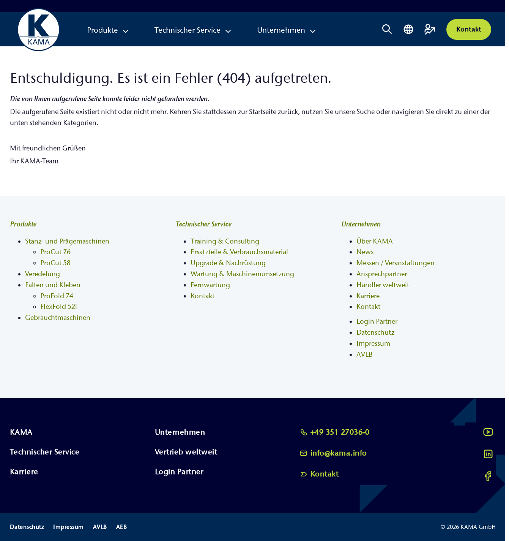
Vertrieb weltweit (186, 452)
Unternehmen (281, 30)
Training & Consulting (225, 241)
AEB (121, 527)
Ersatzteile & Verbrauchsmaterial (239, 252)
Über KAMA (374, 241)
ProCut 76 (55, 252)
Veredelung (42, 274)
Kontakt (468, 29)
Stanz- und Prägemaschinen (67, 241)
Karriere (368, 296)
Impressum (373, 343)
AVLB (364, 354)
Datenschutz (375, 332)
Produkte (102, 30)
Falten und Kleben (52, 285)
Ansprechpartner (381, 274)
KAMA (21, 432)
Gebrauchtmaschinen (57, 317)
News (364, 252)
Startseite (262, 112)
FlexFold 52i (58, 306)
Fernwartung (210, 285)
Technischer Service (187, 30)
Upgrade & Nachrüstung (228, 263)
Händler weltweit (382, 285)
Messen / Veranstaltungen (395, 263)
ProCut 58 (55, 263)
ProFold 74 (56, 296)
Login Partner (376, 321)
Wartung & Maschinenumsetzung (242, 274)
